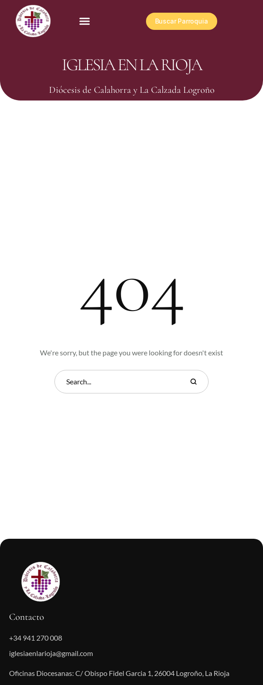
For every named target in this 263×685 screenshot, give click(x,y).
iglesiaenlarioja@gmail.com (51, 653)
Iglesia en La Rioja (132, 64)
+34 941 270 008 (35, 637)
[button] (84, 21)
